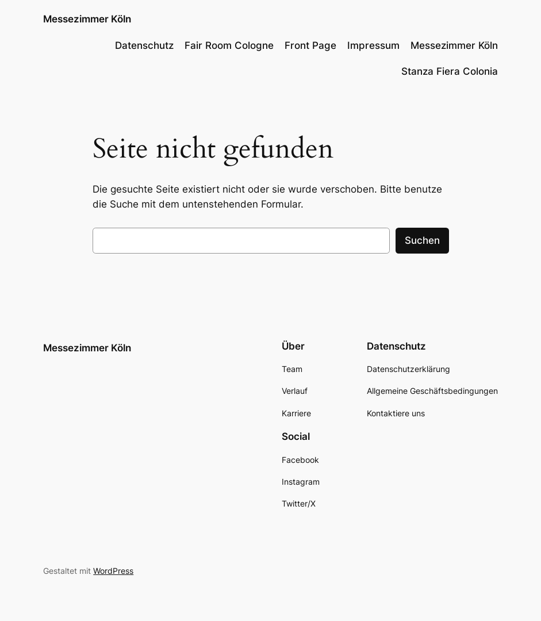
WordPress (113, 571)
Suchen (422, 240)
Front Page (310, 45)
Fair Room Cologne (229, 45)
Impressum (373, 45)
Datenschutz (144, 45)
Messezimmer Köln (87, 19)
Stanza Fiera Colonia (449, 71)
